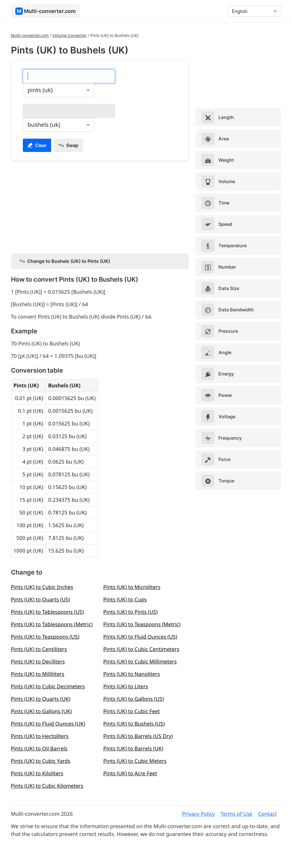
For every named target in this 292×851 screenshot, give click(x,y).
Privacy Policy (198, 813)
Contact (267, 813)
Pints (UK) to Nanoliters (131, 673)
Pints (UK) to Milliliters (37, 673)
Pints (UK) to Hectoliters (40, 736)
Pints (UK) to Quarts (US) (40, 599)
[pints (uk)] (69, 76)
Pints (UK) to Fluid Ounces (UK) (48, 723)
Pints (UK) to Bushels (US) (134, 723)
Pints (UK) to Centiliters (39, 649)
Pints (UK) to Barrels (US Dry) (138, 736)
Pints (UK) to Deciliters (38, 661)
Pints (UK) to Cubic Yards (40, 760)
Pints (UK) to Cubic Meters (134, 760)
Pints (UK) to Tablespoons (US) (47, 611)
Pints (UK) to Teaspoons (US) (45, 636)
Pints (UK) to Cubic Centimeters (141, 649)
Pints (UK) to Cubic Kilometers (47, 785)
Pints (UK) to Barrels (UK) (133, 748)
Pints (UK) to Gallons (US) (133, 698)
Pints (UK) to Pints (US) (130, 611)
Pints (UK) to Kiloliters (37, 773)
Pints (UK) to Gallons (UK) (41, 711)
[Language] (254, 11)
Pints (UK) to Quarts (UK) (40, 698)
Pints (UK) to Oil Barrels (39, 748)
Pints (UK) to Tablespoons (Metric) (52, 624)
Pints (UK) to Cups (125, 599)
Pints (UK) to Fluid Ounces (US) (140, 636)
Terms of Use (236, 813)
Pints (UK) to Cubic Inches (42, 587)
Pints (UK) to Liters (125, 686)
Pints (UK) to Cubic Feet (131, 711)
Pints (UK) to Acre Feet (130, 773)
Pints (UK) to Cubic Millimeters (139, 661)
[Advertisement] (100, 206)
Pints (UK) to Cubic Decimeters (48, 686)
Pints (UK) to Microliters (131, 587)
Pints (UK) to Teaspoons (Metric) (142, 624)
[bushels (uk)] (69, 111)
